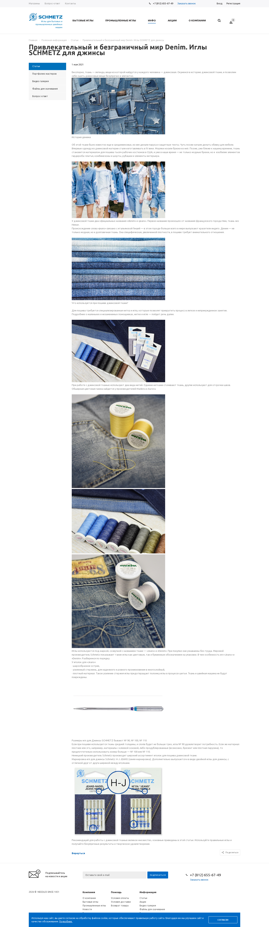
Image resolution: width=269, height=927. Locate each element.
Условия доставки (121, 902)
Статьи (143, 898)
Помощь (116, 892)
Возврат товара (120, 905)
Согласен (222, 920)
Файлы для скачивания (152, 909)
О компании (89, 898)
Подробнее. (65, 921)
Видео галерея (148, 905)
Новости (87, 909)
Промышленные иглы (94, 905)
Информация (148, 892)
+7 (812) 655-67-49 (163, 3)
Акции (143, 902)
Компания (89, 892)
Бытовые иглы (90, 902)
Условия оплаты (120, 898)
